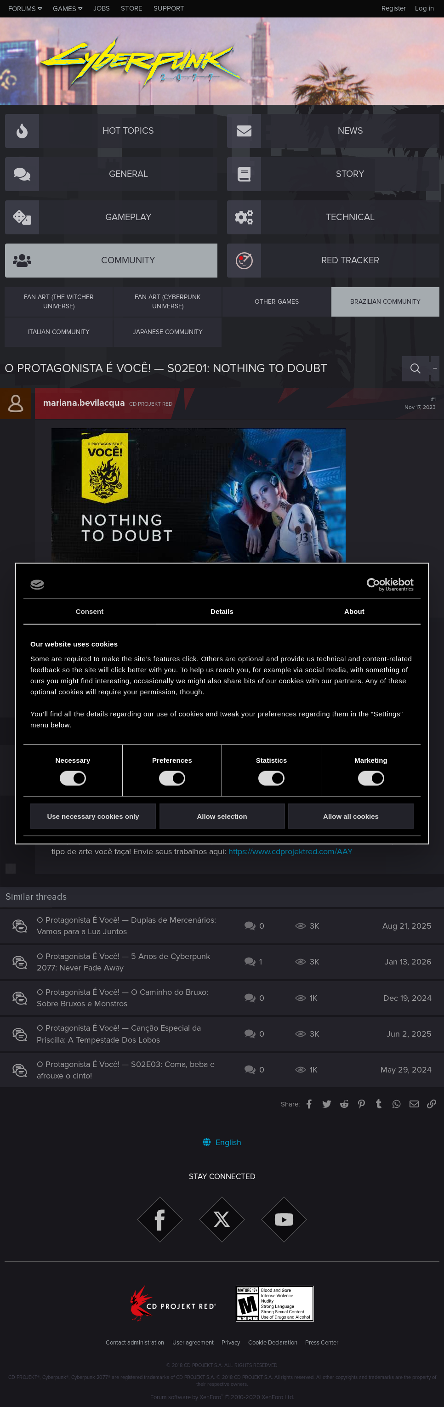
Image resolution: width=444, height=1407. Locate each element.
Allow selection (222, 816)
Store (131, 8)
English (222, 1142)
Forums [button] (22, 9)
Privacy (231, 1343)
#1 (415, 403)
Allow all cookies (351, 816)
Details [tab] (222, 611)
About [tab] (354, 611)
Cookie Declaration (272, 1343)
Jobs (101, 8)
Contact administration (135, 1343)
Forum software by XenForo (222, 1397)
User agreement (193, 1343)
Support (169, 8)
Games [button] (64, 9)
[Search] (415, 368)
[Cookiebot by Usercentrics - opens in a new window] (373, 585)
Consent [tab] (90, 611)
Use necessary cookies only (93, 816)
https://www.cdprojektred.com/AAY (311, 863)
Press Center (321, 1343)
